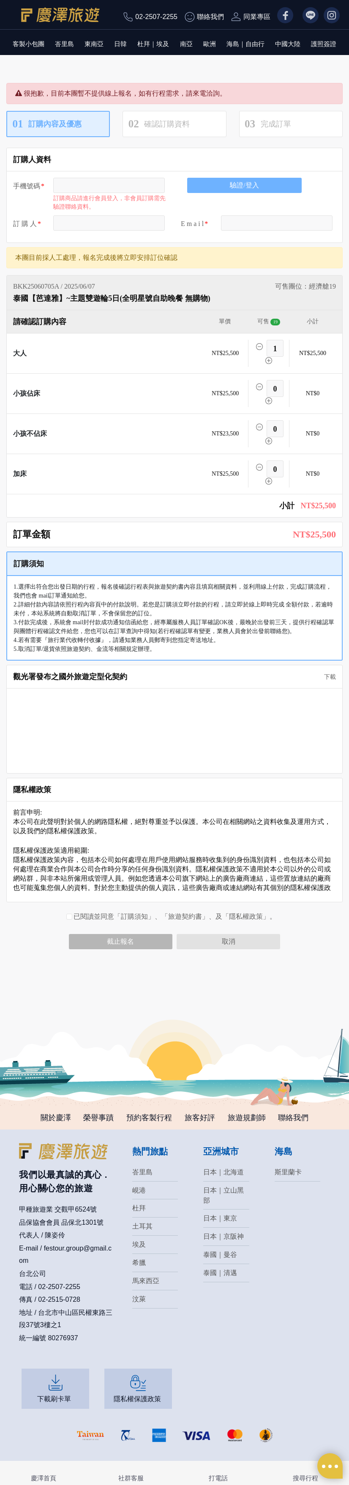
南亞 (186, 43)
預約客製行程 (149, 1117)
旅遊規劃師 (247, 1117)
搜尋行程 (305, 1478)
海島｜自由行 (245, 43)
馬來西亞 (145, 1281)
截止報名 (120, 941)
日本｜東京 (220, 1218)
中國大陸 (287, 43)
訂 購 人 (25, 223)
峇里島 (64, 43)
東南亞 (94, 43)
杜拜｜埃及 (153, 43)
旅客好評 (200, 1117)
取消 (228, 941)
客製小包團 (28, 43)
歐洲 (209, 43)
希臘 (139, 1263)
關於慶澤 (55, 1117)
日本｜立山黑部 (223, 1195)
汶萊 (139, 1299)
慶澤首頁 (43, 1478)
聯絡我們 (210, 16)
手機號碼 (26, 186)
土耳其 (142, 1226)
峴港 (139, 1190)
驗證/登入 (244, 185)
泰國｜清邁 (220, 1273)
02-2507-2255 (156, 16)
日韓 (120, 43)
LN (307, 15)
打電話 (218, 1478)
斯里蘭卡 (288, 1172)
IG (327, 15)
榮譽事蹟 (98, 1117)
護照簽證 (323, 43)
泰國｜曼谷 (220, 1255)
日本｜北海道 (223, 1172)
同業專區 (256, 16)
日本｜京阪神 (223, 1236)
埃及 (139, 1244)
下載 (327, 677)
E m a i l (192, 223)
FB (281, 15)
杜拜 (139, 1208)
